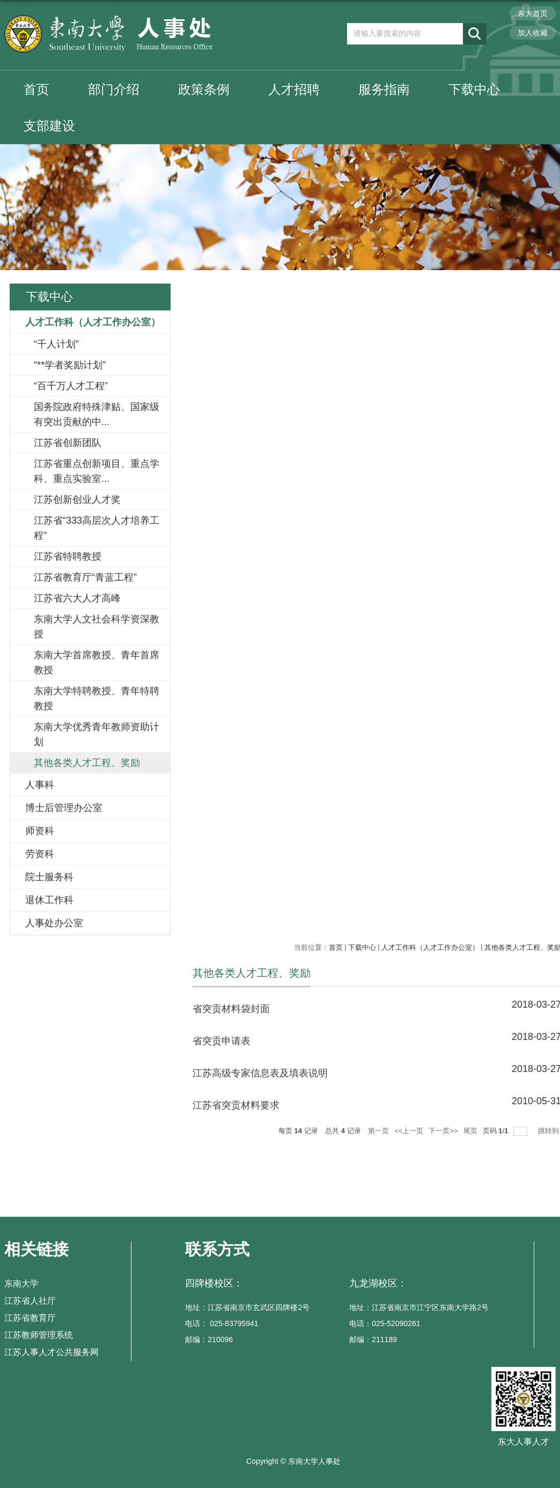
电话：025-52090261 (384, 1323)
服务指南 (384, 89)
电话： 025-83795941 (221, 1323)
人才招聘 (294, 89)
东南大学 (21, 1283)
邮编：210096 (209, 1339)
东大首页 (533, 13)
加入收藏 (533, 32)
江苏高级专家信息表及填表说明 (260, 1073)
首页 (36, 89)
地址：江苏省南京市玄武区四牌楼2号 (247, 1307)
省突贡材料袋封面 (231, 1008)
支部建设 (49, 125)
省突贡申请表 (221, 1041)
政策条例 (204, 89)
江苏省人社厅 (30, 1300)
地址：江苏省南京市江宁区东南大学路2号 (419, 1307)
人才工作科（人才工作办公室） (430, 947)
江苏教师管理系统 (38, 1335)
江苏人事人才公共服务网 (51, 1352)
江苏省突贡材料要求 (236, 1105)
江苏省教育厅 (30, 1317)
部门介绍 (113, 89)
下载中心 (474, 89)
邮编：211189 (373, 1339)
